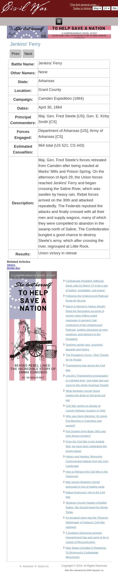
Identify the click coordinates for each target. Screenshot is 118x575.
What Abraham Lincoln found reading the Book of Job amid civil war (85, 395)
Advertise (27, 566)
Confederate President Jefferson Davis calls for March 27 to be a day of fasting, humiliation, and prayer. (87, 285)
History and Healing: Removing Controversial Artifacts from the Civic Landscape (87, 461)
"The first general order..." (84, 4)
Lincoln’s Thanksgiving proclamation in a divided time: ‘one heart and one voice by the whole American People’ (87, 380)
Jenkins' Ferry (25, 44)
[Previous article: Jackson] (16, 53)
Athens (11, 264)
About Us (43, 566)
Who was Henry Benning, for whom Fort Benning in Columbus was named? (86, 421)
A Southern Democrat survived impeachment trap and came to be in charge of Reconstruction (87, 537)
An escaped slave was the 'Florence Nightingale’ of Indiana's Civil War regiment (87, 522)
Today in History (82, 8)
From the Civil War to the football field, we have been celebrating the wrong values (86, 446)
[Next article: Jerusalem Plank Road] (28, 53)
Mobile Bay (13, 268)
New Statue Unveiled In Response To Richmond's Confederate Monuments (86, 552)
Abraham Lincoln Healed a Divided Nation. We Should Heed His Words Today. (87, 507)
